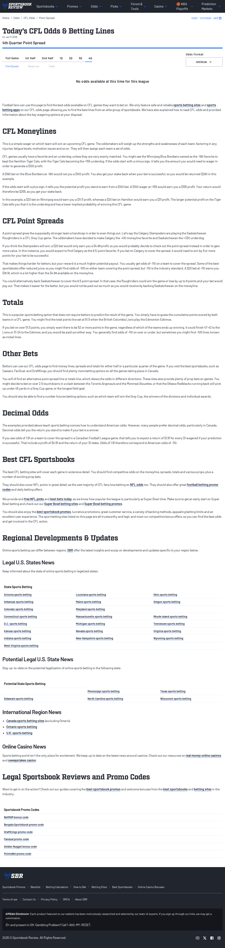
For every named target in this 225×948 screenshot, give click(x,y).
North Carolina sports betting (105, 698)
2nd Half (47, 58)
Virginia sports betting (167, 631)
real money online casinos (203, 755)
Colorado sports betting (18, 609)
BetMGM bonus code (16, 817)
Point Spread (47, 18)
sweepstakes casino (22, 760)
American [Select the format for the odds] (204, 62)
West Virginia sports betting (21, 645)
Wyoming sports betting (168, 638)
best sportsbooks (175, 789)
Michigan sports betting (90, 623)
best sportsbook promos (54, 512)
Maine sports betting (88, 601)
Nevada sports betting (89, 631)
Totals (52, 66)
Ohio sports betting (165, 594)
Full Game (12, 58)
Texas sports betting (172, 691)
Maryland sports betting (90, 609)
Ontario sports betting (21, 727)
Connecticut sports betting (20, 616)
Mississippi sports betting (104, 691)
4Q (90, 58)
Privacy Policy (49, 899)
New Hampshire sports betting (94, 638)
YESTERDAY (206, 18)
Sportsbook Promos (13, 887)
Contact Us (29, 899)
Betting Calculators (57, 887)
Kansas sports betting (17, 631)
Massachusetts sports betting (94, 616)
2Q (70, 58)
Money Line (33, 66)
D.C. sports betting (15, 623)
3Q (80, 58)
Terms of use (9, 899)
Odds (16, 18)
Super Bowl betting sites (61, 504)
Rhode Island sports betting (170, 616)
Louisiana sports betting (91, 594)
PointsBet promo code (17, 853)
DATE (217, 18)
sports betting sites (187, 105)
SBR (70, 550)
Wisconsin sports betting (175, 698)
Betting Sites (99, 887)
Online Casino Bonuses (151, 887)
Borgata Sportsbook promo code (24, 824)
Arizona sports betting (18, 594)
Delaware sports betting (18, 698)
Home (5, 18)
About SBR (81, 899)
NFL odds (136, 484)
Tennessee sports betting (169, 623)
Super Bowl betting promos (103, 504)
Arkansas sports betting (18, 601)
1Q (61, 58)
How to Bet (79, 887)
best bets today (61, 499)
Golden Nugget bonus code (20, 846)
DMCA (66, 899)
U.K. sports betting (19, 733)
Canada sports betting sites (25, 721)
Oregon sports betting (167, 601)
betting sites (202, 789)
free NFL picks (34, 499)
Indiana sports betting (17, 638)
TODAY (194, 18)
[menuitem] (16, 887)
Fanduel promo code (16, 839)
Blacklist (36, 887)
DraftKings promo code (18, 832)
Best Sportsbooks (122, 887)
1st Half (30, 58)
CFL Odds (29, 18)
